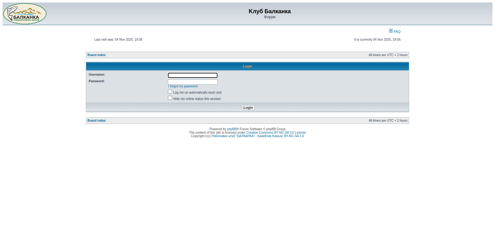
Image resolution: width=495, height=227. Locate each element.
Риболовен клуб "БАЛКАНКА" (233, 136)
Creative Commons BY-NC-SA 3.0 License (276, 132)
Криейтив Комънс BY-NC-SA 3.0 (281, 136)
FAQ (395, 31)
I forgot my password (183, 86)
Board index (96, 55)
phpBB (231, 129)
